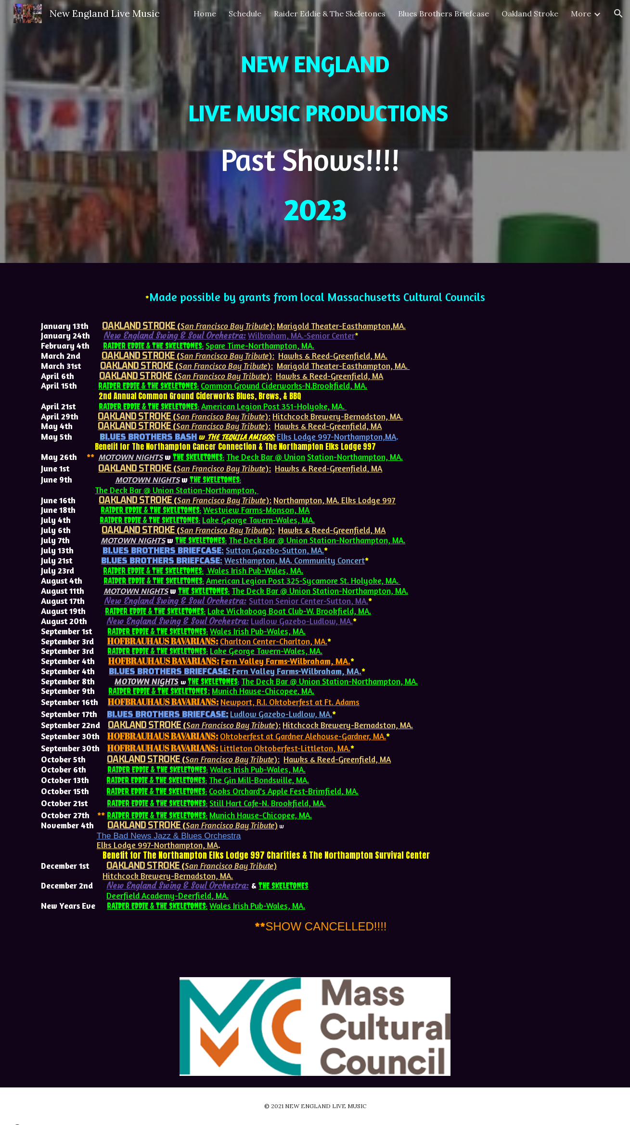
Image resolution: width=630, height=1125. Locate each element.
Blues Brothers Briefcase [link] (443, 13)
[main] (314, 131)
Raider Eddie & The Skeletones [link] (330, 13)
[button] (618, 13)
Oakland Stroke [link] (529, 13)
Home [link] (204, 13)
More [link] (581, 13)
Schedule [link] (245, 13)
